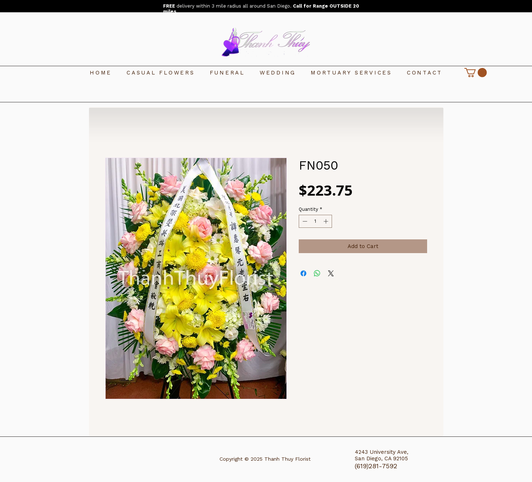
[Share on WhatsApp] (317, 273)
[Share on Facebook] (303, 273)
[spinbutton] (315, 221)
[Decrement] (304, 221)
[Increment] (326, 221)
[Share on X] (331, 273)
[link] (475, 72)
